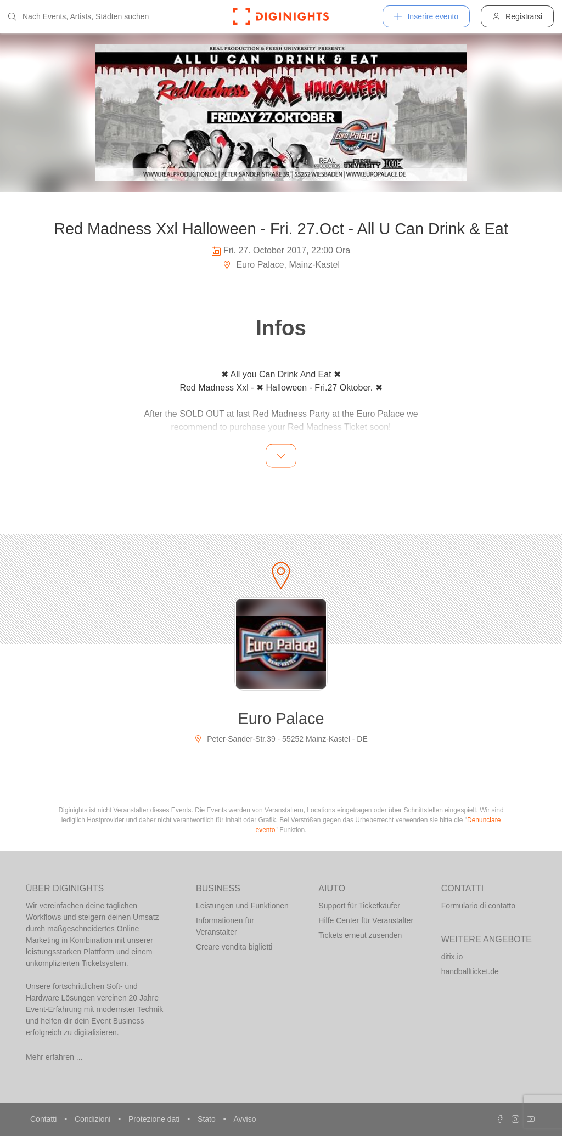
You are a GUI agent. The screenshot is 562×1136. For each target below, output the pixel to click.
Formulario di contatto (478, 905)
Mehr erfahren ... (54, 1057)
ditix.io (452, 956)
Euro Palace (281, 718)
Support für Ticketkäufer (359, 905)
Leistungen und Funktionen (242, 905)
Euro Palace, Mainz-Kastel (281, 264)
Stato (208, 1119)
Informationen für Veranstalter (225, 926)
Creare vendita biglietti (234, 946)
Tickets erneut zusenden (360, 935)
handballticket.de (470, 971)
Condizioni (94, 1119)
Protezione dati (155, 1119)
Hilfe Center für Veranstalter (365, 920)
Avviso (244, 1119)
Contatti (44, 1119)
